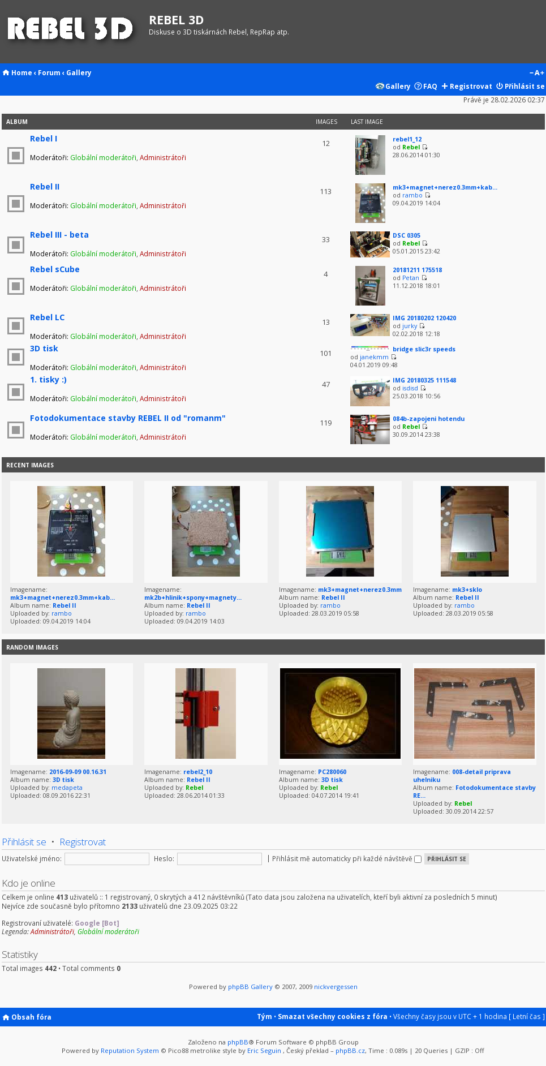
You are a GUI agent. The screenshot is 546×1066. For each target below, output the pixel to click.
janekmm (374, 357)
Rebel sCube (55, 269)
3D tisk (44, 348)
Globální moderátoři (103, 157)
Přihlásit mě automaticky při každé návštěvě (347, 858)
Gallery (79, 72)
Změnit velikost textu (536, 73)
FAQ (430, 86)
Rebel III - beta (59, 234)
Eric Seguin (264, 1050)
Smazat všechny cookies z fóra (333, 1016)
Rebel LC (47, 317)
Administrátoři (163, 157)
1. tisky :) (48, 379)
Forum (49, 72)
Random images (32, 647)
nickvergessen (336, 986)
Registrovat (471, 86)
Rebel (411, 147)
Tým (264, 1016)
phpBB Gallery (250, 986)
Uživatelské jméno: (32, 858)
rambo (412, 195)
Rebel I (43, 138)
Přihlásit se (525, 86)
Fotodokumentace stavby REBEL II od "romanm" (128, 417)
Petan (410, 278)
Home (21, 72)
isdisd (410, 388)
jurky (409, 326)
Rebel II (44, 186)
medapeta (67, 788)
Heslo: (164, 858)
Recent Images (30, 465)
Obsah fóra (31, 1016)
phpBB (237, 1042)
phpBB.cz (350, 1050)
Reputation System (130, 1050)
